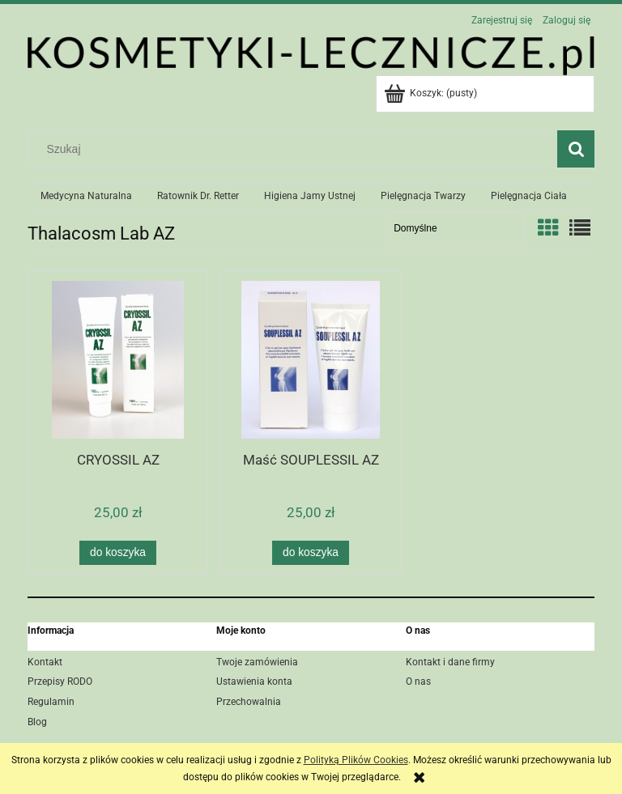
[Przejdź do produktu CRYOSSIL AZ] (118, 360)
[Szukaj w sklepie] (296, 149)
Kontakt (45, 662)
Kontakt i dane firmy (450, 662)
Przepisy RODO (60, 681)
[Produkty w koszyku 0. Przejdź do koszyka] (431, 93)
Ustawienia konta (254, 681)
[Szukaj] (575, 149)
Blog (37, 722)
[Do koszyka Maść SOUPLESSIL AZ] (310, 553)
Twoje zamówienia (257, 662)
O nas (418, 681)
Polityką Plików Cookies (356, 760)
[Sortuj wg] (456, 228)
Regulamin (51, 701)
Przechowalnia (248, 701)
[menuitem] (86, 196)
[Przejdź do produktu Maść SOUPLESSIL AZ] (310, 360)
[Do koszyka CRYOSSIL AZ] (117, 553)
